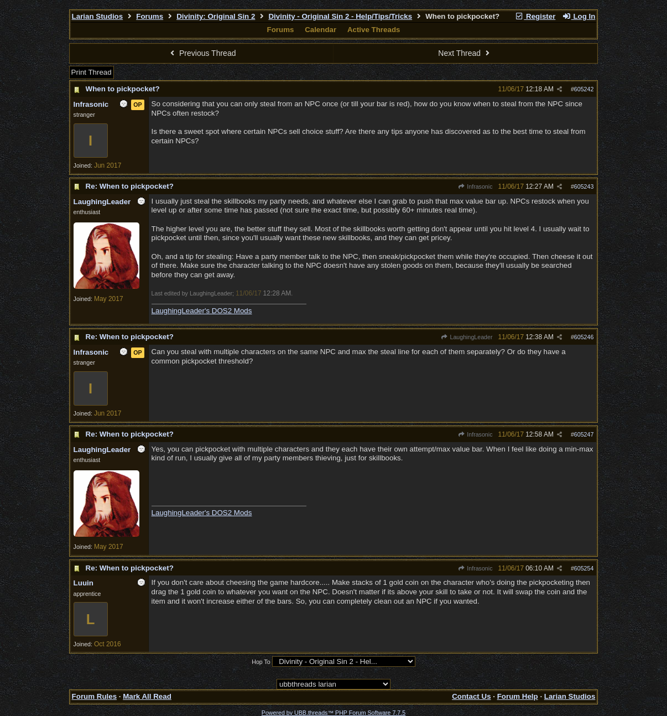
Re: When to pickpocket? (130, 186)
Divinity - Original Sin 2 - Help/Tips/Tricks (340, 16)
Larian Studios (97, 16)
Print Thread (91, 72)
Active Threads (373, 29)
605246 (584, 337)
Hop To (261, 661)
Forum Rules (94, 696)
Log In (578, 16)
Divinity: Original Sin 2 (215, 16)
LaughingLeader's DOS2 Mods (202, 311)
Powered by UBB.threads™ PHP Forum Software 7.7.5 (333, 712)
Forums (149, 16)
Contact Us (471, 696)
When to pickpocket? (123, 89)
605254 (584, 568)
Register (535, 16)
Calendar (320, 29)
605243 (584, 186)
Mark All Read (147, 696)
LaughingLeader (466, 337)
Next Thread (465, 53)
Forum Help (517, 696)
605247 (584, 434)
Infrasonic (475, 186)
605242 (584, 89)
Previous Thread (202, 53)
